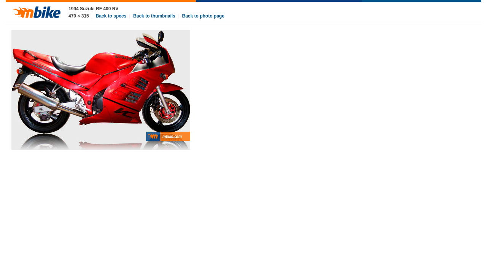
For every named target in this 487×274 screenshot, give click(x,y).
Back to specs (111, 16)
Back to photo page (203, 16)
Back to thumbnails (154, 16)
